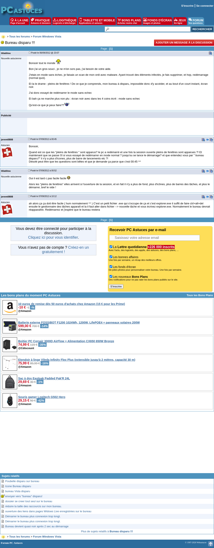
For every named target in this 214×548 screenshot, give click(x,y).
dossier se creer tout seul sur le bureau (28, 501)
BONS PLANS (129, 21)
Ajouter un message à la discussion (184, 42)
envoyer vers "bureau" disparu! (23, 496)
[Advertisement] (107, 444)
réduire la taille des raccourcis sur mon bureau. (33, 506)
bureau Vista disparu (17, 491)
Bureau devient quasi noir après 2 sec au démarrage (37, 526)
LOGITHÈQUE (64, 21)
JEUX (180, 21)
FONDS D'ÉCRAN (157, 21)
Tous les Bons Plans (200, 295)
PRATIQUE (41, 21)
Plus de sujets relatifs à (107, 531)
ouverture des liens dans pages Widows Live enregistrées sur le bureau (48, 511)
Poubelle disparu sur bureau (22, 481)
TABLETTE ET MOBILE (97, 21)
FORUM (196, 21)
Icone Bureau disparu (18, 486)
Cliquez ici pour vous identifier (53, 237)
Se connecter (204, 5)
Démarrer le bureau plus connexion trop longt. (32, 516)
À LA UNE (19, 21)
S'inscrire (187, 5)
